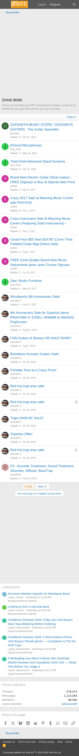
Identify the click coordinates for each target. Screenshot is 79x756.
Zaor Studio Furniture (26, 281)
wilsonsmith (69, 703)
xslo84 (13, 186)
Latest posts (11, 587)
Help (60, 741)
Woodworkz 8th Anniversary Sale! (35, 297)
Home (68, 741)
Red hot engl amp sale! (27, 386)
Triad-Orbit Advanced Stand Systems (37, 161)
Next (42, 486)
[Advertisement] (39, 56)
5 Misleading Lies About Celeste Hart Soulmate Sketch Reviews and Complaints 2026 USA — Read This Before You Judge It (42, 662)
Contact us (9, 741)
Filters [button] (70, 117)
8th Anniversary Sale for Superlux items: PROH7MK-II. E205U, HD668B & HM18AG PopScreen (42, 317)
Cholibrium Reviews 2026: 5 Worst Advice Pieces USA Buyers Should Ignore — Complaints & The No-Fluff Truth (42, 641)
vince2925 (15, 474)
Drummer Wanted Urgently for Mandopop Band (39, 593)
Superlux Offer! (21, 434)
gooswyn (14, 133)
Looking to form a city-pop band (28, 606)
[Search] (74, 4)
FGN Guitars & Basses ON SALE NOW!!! (40, 338)
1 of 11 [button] (28, 486)
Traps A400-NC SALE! (26, 418)
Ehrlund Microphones (26, 145)
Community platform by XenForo (32, 752)
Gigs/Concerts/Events (20, 631)
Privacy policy (46, 741)
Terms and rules (27, 741)
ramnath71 (15, 300)
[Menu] (5, 4)
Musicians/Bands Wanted (22, 600)
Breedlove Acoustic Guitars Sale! (34, 354)
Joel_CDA (15, 149)
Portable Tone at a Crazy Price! (33, 370)
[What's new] (66, 4)
